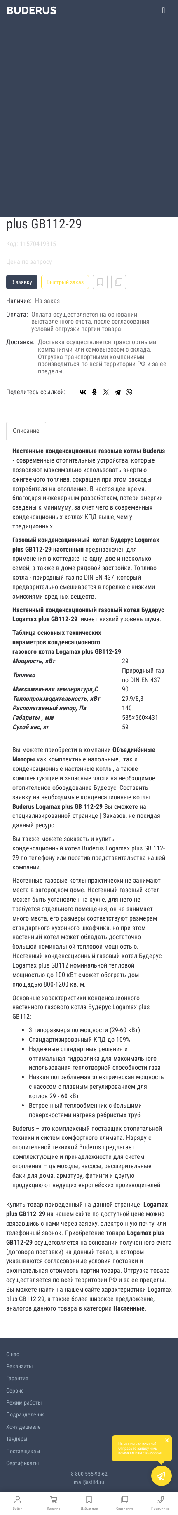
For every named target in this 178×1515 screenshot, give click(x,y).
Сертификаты (22, 1463)
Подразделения (25, 1414)
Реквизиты (19, 1366)
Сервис (14, 1390)
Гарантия (17, 1378)
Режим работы (24, 1402)
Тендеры (17, 1438)
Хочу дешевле (23, 1426)
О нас (12, 1354)
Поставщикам (23, 1451)
